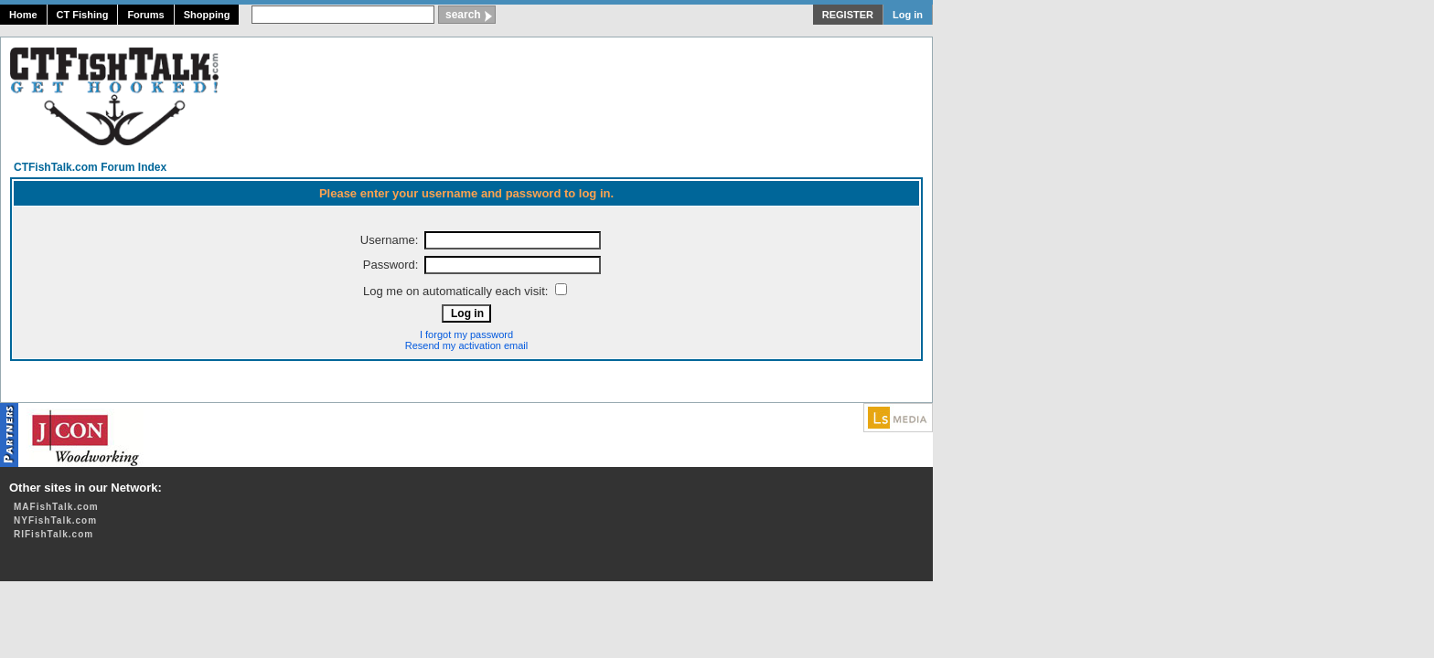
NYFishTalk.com (55, 520)
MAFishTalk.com (56, 507)
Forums (145, 14)
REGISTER (847, 14)
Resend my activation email (467, 345)
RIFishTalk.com (53, 534)
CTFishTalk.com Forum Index (90, 167)
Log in (908, 14)
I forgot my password (466, 334)
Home (23, 14)
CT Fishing (83, 14)
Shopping (207, 14)
